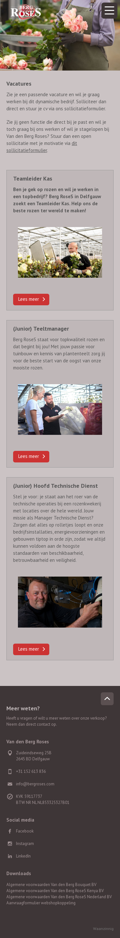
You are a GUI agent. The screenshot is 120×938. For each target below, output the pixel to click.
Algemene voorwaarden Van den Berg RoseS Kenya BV (55, 890)
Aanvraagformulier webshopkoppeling (41, 903)
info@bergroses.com (35, 784)
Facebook (25, 831)
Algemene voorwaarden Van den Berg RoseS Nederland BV (59, 897)
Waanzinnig (103, 928)
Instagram (25, 843)
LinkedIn (23, 856)
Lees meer (28, 299)
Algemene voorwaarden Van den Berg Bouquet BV (51, 884)
